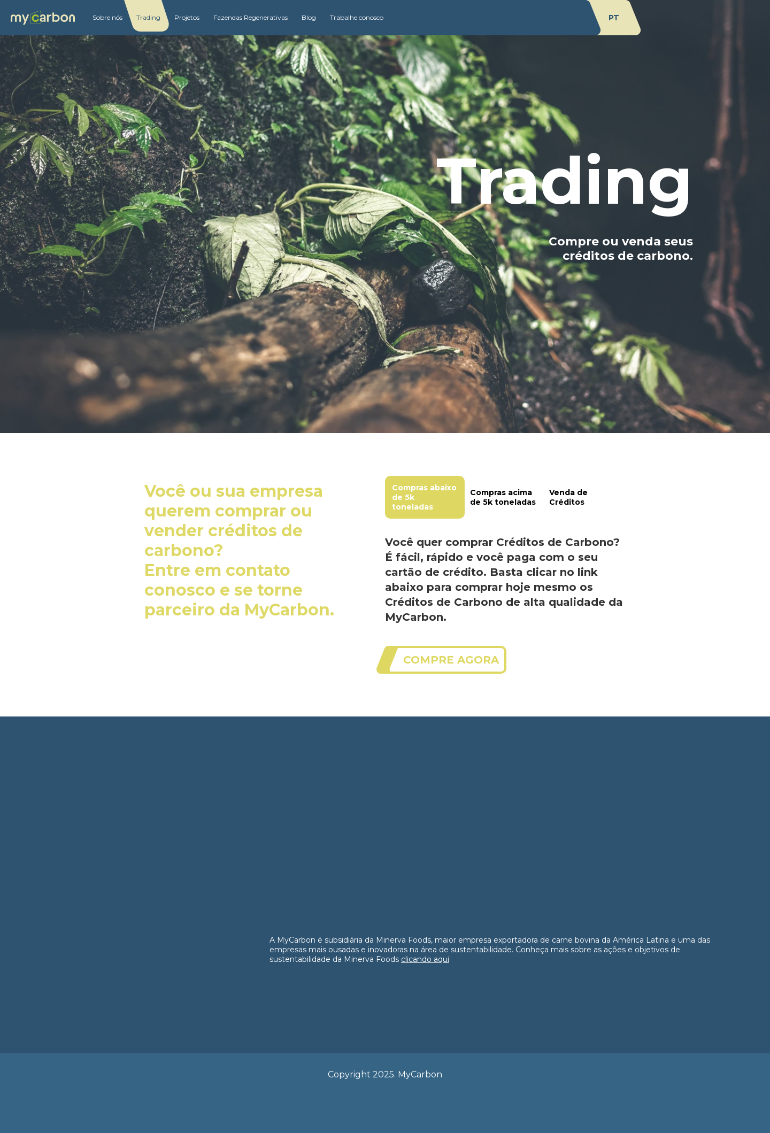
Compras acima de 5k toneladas (503, 497)
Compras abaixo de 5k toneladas (424, 497)
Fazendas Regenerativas (250, 17)
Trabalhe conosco (356, 17)
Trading (148, 17)
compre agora (451, 659)
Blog (309, 17)
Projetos (186, 17)
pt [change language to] (614, 17)
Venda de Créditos (568, 497)
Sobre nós (107, 17)
